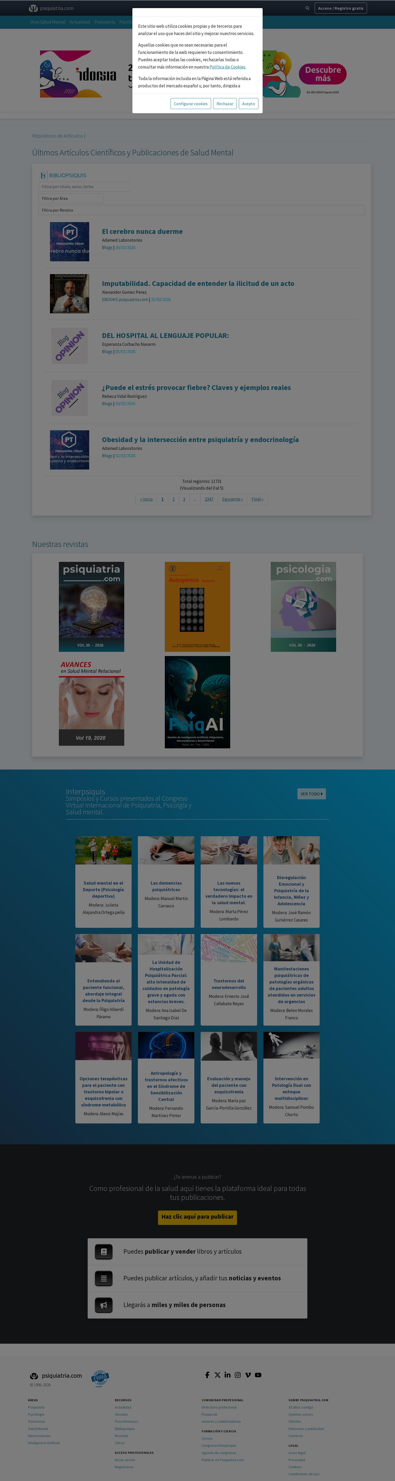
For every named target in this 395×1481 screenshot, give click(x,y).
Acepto (248, 103)
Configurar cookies (191, 103)
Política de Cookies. (228, 67)
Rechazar (225, 103)
